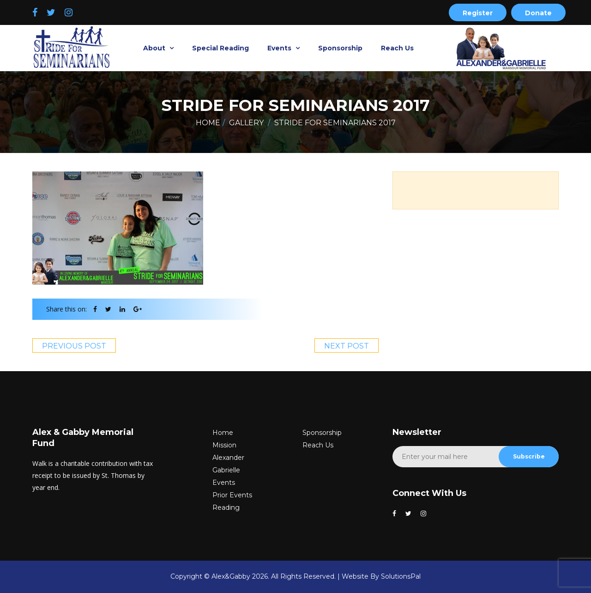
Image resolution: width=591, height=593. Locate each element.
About (155, 48)
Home (208, 122)
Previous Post (74, 346)
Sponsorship (340, 48)
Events (280, 48)
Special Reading (220, 48)
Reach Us (397, 48)
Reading (226, 507)
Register (478, 13)
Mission (224, 445)
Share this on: (66, 309)
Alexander (228, 457)
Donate (538, 13)
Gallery (246, 122)
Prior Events (232, 495)
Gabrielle (226, 470)
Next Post (346, 346)
